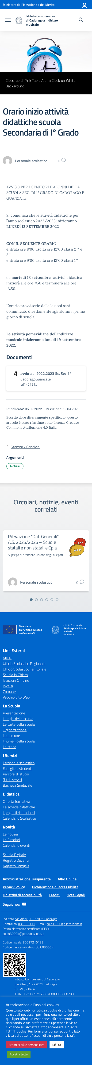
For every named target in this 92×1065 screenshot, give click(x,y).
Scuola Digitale (14, 854)
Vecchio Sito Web (16, 697)
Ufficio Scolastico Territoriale (24, 669)
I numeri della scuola (19, 741)
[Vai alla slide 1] (31, 599)
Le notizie (10, 834)
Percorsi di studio (16, 774)
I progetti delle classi (19, 812)
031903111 (26, 923)
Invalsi (8, 686)
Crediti (54, 895)
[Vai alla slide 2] (36, 599)
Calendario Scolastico (19, 818)
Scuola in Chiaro (15, 675)
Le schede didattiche (19, 807)
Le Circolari (11, 840)
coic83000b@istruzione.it (64, 923)
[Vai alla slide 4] (46, 599)
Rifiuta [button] (56, 1044)
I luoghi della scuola (18, 718)
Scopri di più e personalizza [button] (26, 1044)
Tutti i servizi (12, 779)
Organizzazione (15, 730)
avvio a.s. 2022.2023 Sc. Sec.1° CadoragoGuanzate (46, 376)
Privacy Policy (14, 887)
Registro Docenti (16, 860)
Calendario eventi (16, 845)
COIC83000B (44, 947)
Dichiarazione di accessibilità (55, 887)
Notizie (15, 465)
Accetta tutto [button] (19, 1054)
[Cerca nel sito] (80, 20)
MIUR (7, 658)
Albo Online (67, 879)
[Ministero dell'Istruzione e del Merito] (28, 4)
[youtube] (24, 904)
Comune (9, 691)
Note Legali (76, 895)
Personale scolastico (18, 763)
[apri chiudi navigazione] (8, 20)
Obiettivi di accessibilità (22, 895)
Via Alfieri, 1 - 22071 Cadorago (36, 918)
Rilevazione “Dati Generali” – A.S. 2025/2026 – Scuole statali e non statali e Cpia (35, 542)
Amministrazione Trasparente (27, 879)
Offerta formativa (16, 801)
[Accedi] (84, 5)
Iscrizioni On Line (16, 680)
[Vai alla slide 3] (41, 599)
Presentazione (14, 713)
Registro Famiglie (16, 866)
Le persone (11, 735)
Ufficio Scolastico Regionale (24, 663)
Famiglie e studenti (17, 768)
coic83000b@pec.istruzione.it (23, 933)
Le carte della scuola (19, 724)
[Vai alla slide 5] (51, 599)
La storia (9, 746)
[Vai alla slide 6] (57, 599)
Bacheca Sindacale (17, 785)
